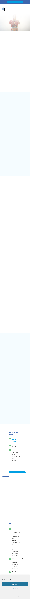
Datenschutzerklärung (16, 596)
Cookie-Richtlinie (7, 596)
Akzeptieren (15, 584)
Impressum (24, 596)
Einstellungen (15, 593)
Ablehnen (15, 588)
